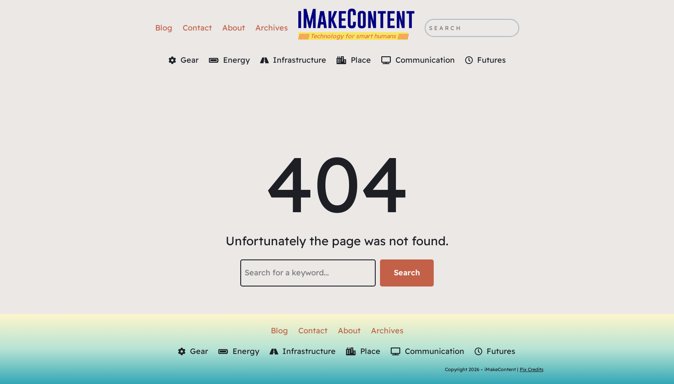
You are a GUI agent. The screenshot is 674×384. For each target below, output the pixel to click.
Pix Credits (531, 369)
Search (407, 272)
